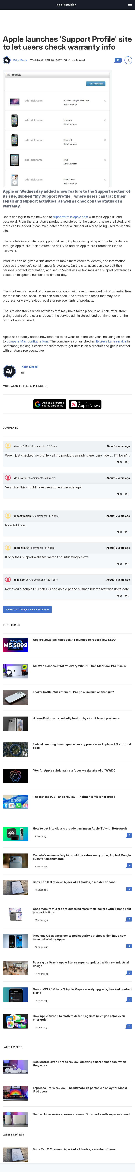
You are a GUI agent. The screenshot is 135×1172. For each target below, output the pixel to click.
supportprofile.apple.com (70, 217)
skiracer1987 (22, 446)
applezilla (20, 547)
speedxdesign (23, 515)
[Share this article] (128, 60)
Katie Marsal (20, 60)
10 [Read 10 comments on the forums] (118, 60)
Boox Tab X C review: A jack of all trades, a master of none (74, 882)
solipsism (20, 579)
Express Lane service (111, 341)
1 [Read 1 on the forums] (129, 835)
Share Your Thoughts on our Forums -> (27, 609)
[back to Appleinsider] (66, 5)
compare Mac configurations (27, 341)
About (118, 446)
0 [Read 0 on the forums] (129, 889)
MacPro (19, 477)
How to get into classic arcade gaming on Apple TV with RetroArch (80, 828)
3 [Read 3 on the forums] (129, 865)
